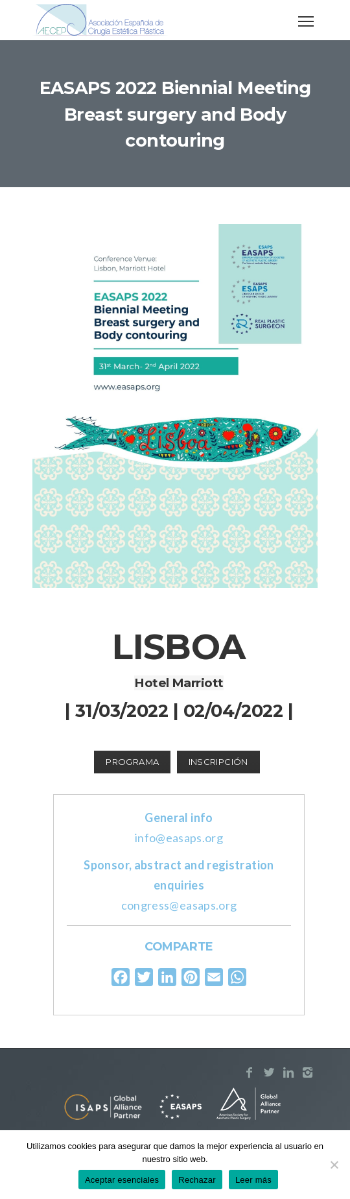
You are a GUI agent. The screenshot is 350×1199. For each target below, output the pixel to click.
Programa (132, 762)
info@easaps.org (179, 837)
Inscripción (218, 762)
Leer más (253, 1180)
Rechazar (197, 1180)
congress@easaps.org (179, 905)
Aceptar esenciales (122, 1180)
